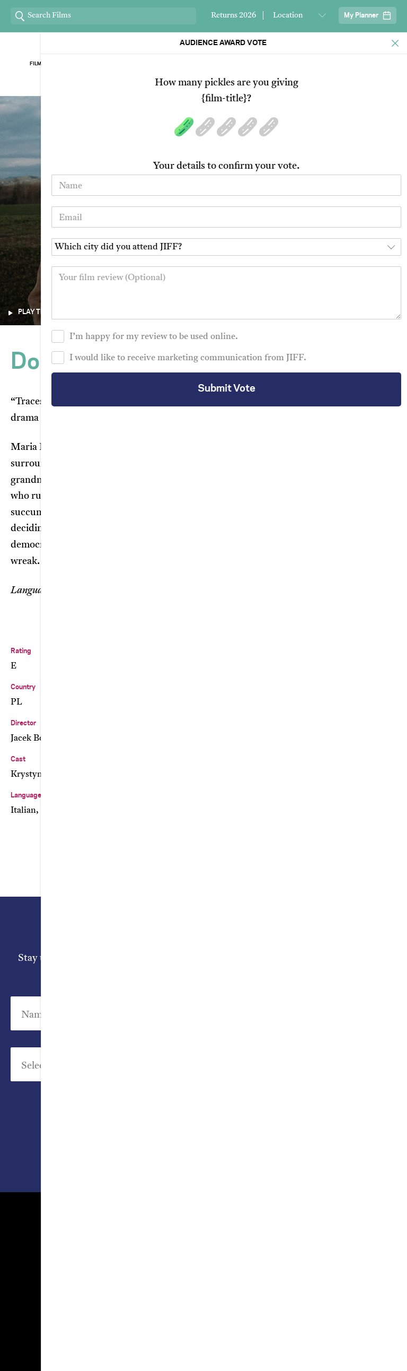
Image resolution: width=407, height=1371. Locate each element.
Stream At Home (297, 1231)
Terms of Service (314, 1347)
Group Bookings (109, 1267)
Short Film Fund (297, 1249)
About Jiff (126, 64)
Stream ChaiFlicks (359, 64)
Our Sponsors (280, 64)
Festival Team (297, 1213)
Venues (109, 1231)
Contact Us (109, 1213)
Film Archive (48, 64)
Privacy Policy (263, 1161)
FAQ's (297, 1267)
